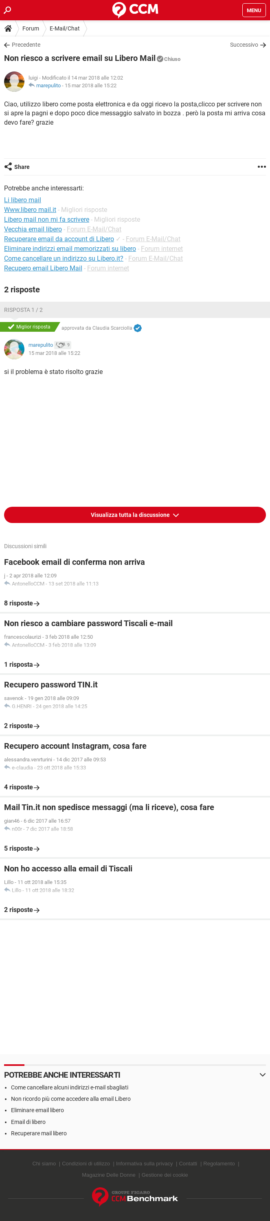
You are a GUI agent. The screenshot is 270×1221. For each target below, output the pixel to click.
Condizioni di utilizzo (86, 1163)
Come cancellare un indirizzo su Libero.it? (63, 258)
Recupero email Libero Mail (43, 268)
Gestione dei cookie (165, 1175)
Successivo (244, 44)
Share (22, 167)
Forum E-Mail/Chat (94, 229)
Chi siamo (44, 1163)
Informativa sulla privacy (144, 1163)
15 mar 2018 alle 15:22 (90, 85)
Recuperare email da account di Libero (59, 239)
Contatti (188, 1163)
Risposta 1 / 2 (23, 310)
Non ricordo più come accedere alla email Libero (71, 1099)
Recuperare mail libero (39, 1133)
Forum (30, 28)
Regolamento (219, 1163)
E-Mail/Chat (65, 28)
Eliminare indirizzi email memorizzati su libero (70, 249)
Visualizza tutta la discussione (131, 515)
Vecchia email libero (33, 229)
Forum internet (162, 249)
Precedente (26, 44)
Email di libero (28, 1122)
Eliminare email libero (37, 1110)
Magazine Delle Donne (109, 1175)
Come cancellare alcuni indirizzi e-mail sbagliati (69, 1087)
